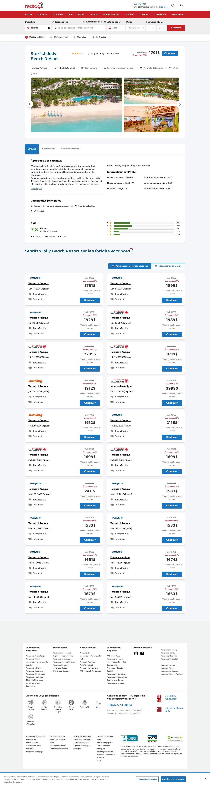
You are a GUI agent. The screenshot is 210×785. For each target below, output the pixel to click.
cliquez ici (163, 7)
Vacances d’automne (34, 671)
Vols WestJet (85, 653)
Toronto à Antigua (38, 283)
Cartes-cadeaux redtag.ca (103, 747)
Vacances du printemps (35, 656)
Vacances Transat (168, 653)
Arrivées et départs (57, 737)
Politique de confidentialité (32, 741)
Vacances (42, 15)
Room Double (39, 294)
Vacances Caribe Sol (169, 659)
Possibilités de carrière (82, 737)
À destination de (60, 22)
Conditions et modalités (35, 737)
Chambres (151, 22)
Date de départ (114, 22)
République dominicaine (63, 656)
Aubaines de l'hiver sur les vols (90, 657)
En (181, 5)
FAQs (99, 761)
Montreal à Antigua (121, 386)
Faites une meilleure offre (58, 741)
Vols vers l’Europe (87, 662)
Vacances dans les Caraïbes (64, 662)
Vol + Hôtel (57, 15)
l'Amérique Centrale (61, 671)
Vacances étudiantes (34, 677)
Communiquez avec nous (105, 738)
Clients (160, 22)
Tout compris (160, 15)
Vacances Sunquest (169, 665)
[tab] (32, 149)
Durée (129, 22)
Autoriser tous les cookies (173, 779)
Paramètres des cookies (147, 779)
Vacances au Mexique (62, 653)
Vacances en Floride (115, 659)
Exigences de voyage (34, 752)
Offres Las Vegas (114, 656)
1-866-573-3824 (139, 4)
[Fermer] (206, 779)
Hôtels (81, 15)
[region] (105, 779)
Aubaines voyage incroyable (33, 684)
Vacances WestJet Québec (171, 674)
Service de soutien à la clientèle (106, 756)
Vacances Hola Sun (169, 656)
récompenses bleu (58, 745)
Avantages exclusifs (105, 752)
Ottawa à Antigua (120, 557)
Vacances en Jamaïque (62, 659)
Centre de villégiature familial (115, 669)
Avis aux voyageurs (105, 743)
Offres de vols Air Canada (90, 671)
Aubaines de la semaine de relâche (37, 663)
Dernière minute (111, 15)
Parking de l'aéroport (82, 740)
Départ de (30, 22)
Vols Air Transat (86, 665)
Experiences (178, 15)
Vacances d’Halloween (35, 674)
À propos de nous (33, 746)
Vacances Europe (60, 665)
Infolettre (29, 749)
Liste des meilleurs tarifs (174, 709)
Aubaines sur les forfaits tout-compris (116, 663)
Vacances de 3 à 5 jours (116, 674)
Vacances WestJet (168, 668)
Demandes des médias (59, 749)
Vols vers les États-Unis (89, 668)
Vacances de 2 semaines (117, 677)
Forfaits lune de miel (115, 680)
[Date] (116, 28)
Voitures (94, 15)
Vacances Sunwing (169, 650)
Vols (71, 15)
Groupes (144, 15)
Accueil (28, 15)
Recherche (176, 28)
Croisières (129, 15)
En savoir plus (36, 189)
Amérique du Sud (60, 668)
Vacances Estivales (33, 668)
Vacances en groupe (115, 683)
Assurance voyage (80, 743)
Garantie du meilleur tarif (171, 697)
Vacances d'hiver (33, 659)
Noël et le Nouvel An (34, 680)
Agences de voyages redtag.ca (81, 747)
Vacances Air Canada (169, 671)
